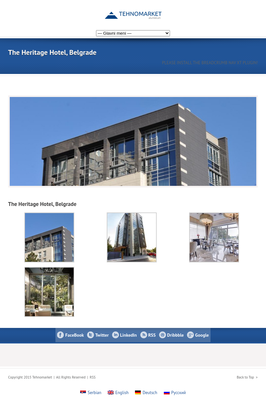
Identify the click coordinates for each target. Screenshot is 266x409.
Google (202, 335)
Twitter (102, 335)
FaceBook (74, 335)
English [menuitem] (122, 392)
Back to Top (245, 377)
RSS (152, 335)
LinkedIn (128, 335)
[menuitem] (252, 11)
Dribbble (175, 335)
